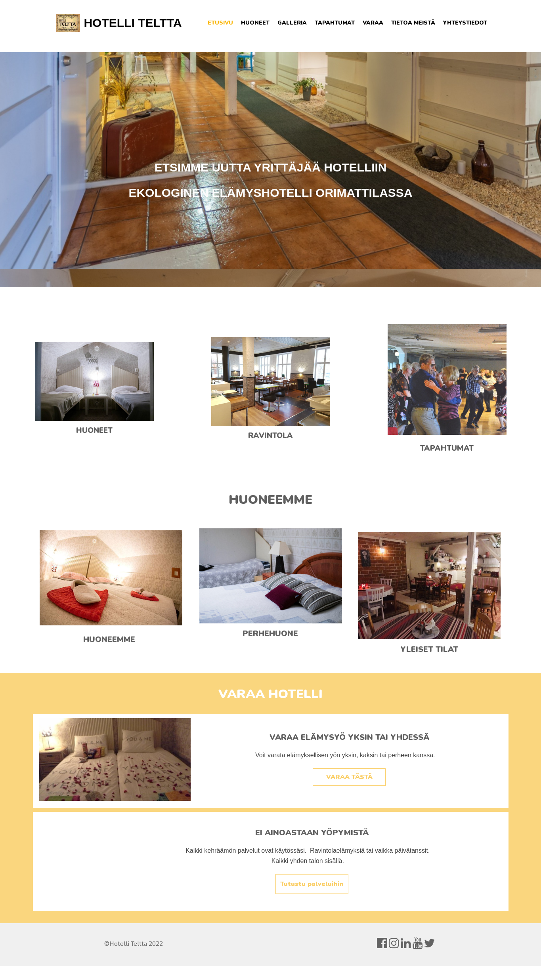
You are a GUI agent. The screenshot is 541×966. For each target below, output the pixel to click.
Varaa (373, 23)
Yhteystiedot (465, 23)
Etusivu (220, 23)
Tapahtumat (335, 23)
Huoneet (255, 23)
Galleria (292, 23)
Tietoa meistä (413, 23)
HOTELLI (109, 22)
